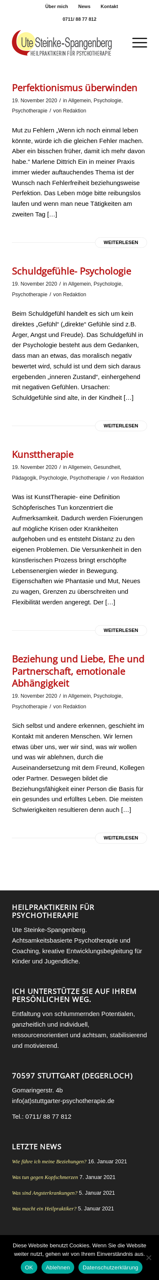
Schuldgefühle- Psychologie (71, 270)
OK (29, 1267)
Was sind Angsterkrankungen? (44, 1193)
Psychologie (107, 101)
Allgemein (79, 101)
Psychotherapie (29, 111)
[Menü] (135, 43)
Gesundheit (107, 467)
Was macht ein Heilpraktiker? (44, 1209)
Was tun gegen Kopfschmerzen (45, 1177)
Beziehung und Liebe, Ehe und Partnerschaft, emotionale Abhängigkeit (78, 670)
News (84, 6)
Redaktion (74, 111)
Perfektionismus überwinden (74, 87)
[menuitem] (57, 6)
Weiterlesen (121, 242)
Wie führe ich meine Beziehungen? (49, 1162)
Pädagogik (24, 478)
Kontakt (109, 6)
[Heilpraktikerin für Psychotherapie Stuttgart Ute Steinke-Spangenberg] (66, 43)
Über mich (56, 6)
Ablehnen (58, 1267)
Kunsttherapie (42, 454)
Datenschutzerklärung (110, 1267)
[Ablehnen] (148, 1257)
